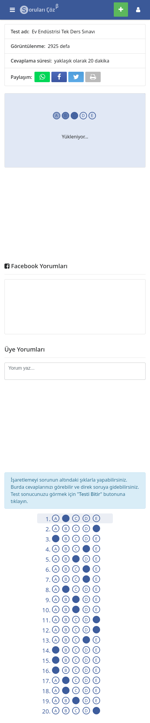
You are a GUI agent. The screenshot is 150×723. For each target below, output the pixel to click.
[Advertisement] (75, 216)
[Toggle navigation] (138, 9)
